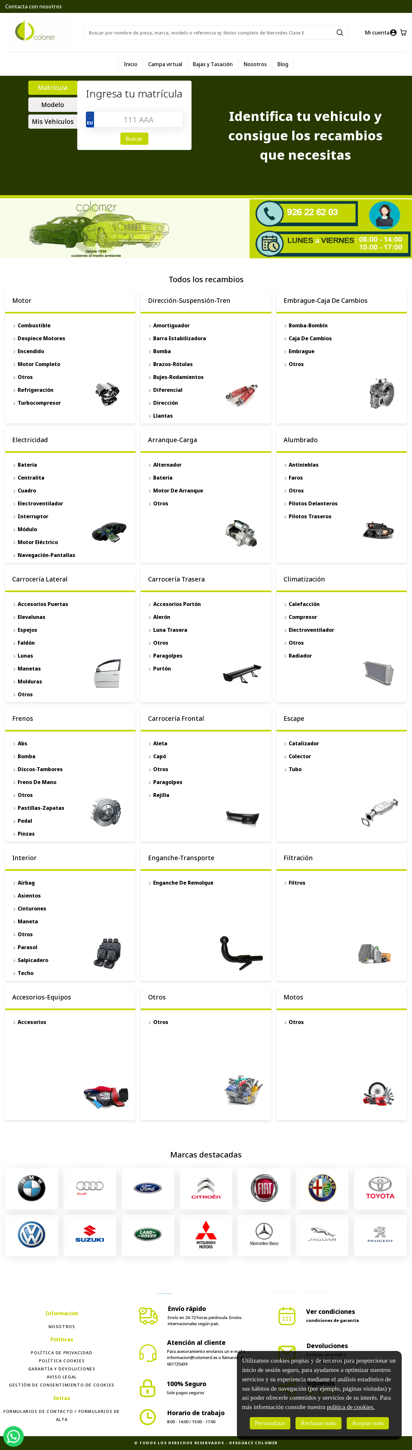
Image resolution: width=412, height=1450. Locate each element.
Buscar (134, 138)
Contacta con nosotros (33, 6)
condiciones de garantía (332, 1320)
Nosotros (255, 64)
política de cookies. (351, 1407)
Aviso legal (62, 1377)
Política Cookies (62, 1361)
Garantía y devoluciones (62, 1369)
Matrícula (52, 87)
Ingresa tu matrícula (134, 93)
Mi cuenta (377, 32)
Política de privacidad (61, 1353)
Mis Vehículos (53, 121)
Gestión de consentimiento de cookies (62, 1385)
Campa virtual (165, 64)
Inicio (130, 64)
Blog (282, 64)
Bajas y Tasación (213, 64)
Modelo (52, 104)
